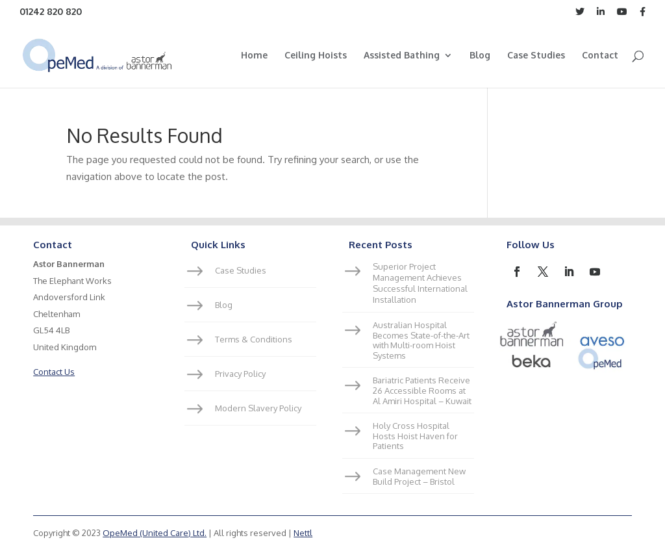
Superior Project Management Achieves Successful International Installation (420, 283)
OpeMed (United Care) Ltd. (155, 533)
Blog (480, 55)
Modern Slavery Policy (258, 408)
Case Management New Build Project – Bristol (419, 476)
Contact (600, 55)
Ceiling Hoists (315, 55)
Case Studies (536, 55)
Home (254, 55)
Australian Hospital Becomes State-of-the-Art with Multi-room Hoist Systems (421, 340)
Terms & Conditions (253, 339)
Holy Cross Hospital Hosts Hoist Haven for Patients (415, 435)
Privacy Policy (240, 373)
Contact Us (54, 371)
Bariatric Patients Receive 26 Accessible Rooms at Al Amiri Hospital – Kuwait (422, 390)
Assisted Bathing (402, 55)
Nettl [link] (303, 533)
